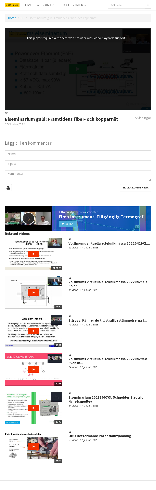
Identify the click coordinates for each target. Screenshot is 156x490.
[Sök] (148, 5)
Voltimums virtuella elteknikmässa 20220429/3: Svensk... (107, 360)
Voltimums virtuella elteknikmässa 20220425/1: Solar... (107, 283)
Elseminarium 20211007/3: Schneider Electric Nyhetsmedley (105, 399)
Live (28, 5)
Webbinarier (47, 5)
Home (12, 18)
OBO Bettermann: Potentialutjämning (99, 435)
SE (22, 18)
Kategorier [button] (74, 5)
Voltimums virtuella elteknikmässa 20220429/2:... (109, 243)
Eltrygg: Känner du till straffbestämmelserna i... (107, 320)
